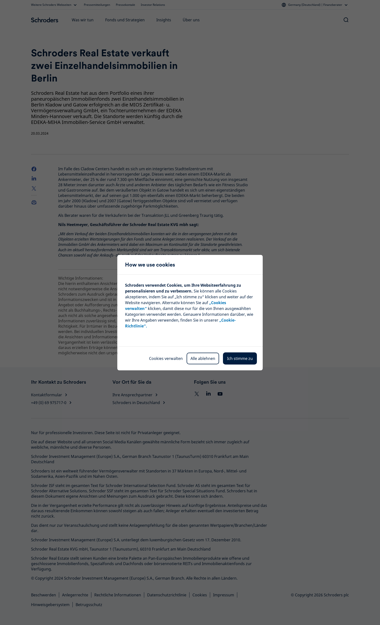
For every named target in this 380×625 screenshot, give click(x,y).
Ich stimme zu (240, 358)
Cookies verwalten (166, 358)
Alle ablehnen (202, 358)
